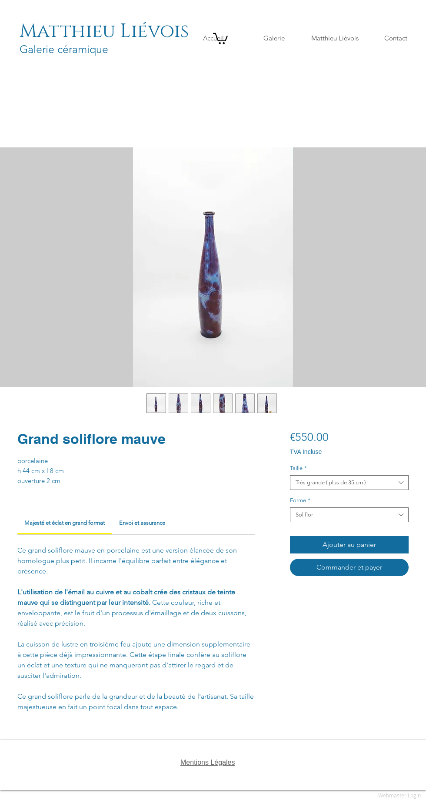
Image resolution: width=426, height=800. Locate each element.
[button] (220, 38)
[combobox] (349, 482)
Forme (300, 500)
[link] (64, 523)
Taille (298, 468)
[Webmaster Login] (399, 795)
